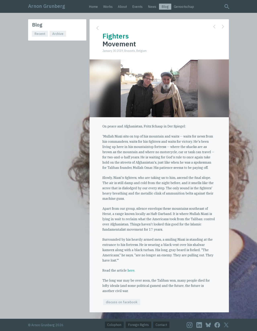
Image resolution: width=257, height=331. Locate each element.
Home (93, 7)
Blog (165, 7)
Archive (57, 34)
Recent (40, 34)
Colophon (114, 325)
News (152, 7)
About (122, 7)
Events (137, 7)
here (131, 270)
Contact (161, 325)
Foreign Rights (138, 325)
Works (108, 7)
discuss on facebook (122, 302)
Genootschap (184, 7)
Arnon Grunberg (46, 6)
